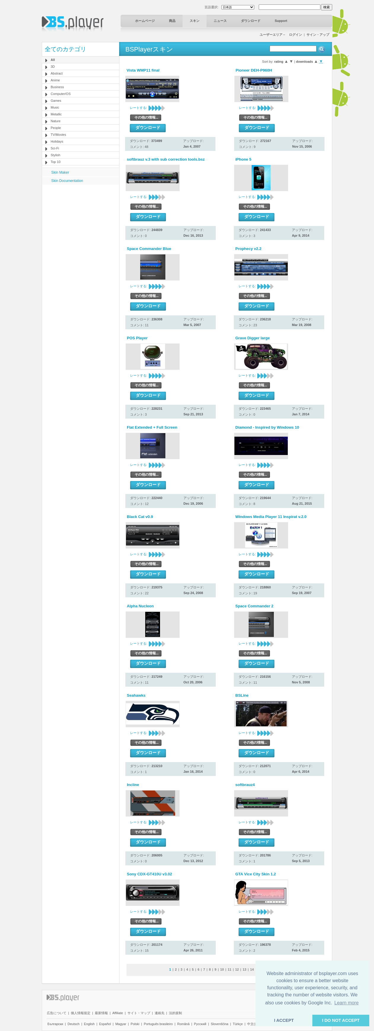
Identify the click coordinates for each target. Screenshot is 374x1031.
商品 (172, 20)
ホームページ (145, 20)
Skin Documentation (67, 181)
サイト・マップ (138, 1013)
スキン (194, 20)
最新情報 (101, 1013)
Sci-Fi (55, 148)
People (56, 128)
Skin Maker (60, 172)
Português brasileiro (158, 1024)
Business (57, 87)
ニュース (220, 20)
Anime (55, 80)
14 (252, 969)
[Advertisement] (81, 222)
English (89, 1024)
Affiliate (117, 1013)
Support (281, 20)
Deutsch (73, 1024)
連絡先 (159, 1013)
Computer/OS (61, 94)
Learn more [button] (346, 1002)
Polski (135, 1024)
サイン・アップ (317, 34)
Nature (55, 121)
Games (56, 100)
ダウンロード (250, 20)
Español (105, 1024)
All (53, 60)
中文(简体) (254, 1024)
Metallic (56, 114)
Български (55, 1024)
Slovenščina (219, 1024)
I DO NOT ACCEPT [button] (341, 1020)
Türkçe (238, 1024)
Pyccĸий (200, 1024)
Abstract (57, 73)
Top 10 (55, 162)
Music (55, 107)
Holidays (57, 141)
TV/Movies (58, 134)
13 (244, 969)
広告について (56, 1013)
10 (222, 969)
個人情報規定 (80, 1013)
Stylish (55, 155)
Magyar (120, 1024)
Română (183, 1024)
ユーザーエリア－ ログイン (281, 34)
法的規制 (175, 1013)
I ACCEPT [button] (284, 1020)
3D (53, 66)
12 (237, 969)
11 (229, 969)
